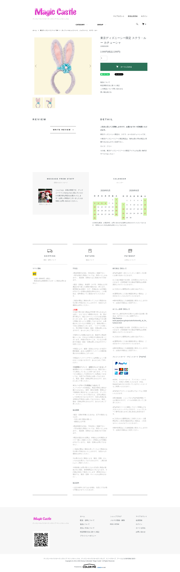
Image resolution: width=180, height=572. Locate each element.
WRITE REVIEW (62, 130)
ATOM (118, 525)
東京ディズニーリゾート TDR (49, 30)
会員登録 (139, 521)
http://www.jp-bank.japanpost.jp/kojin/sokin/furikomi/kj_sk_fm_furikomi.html (130, 321)
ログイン (144, 16)
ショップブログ (117, 517)
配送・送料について (89, 521)
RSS (113, 525)
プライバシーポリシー (90, 536)
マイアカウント (118, 16)
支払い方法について (89, 529)
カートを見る (141, 529)
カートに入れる (124, 67)
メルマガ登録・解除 (118, 521)
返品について (105, 82)
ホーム (35, 30)
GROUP (100, 25)
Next (90, 66)
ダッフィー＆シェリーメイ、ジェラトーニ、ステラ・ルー (79, 30)
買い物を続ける (106, 92)
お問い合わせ (141, 532)
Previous (36, 66)
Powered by (90, 566)
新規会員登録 (133, 16)
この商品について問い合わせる (111, 89)
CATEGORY (80, 25)
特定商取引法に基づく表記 (110, 85)
